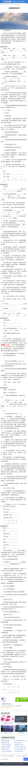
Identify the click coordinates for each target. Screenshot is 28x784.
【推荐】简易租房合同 (6, 751)
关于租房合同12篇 (19, 751)
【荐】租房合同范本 (6, 744)
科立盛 (12, 763)
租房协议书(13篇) (5, 742)
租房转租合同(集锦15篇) (20, 749)
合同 (12, 4)
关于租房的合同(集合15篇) (21, 740)
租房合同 (17, 4)
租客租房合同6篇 (5, 740)
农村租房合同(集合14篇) (20, 747)
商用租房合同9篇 (5, 749)
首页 (8, 4)
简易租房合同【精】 (19, 744)
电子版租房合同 (18, 742)
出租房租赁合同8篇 (5, 747)
